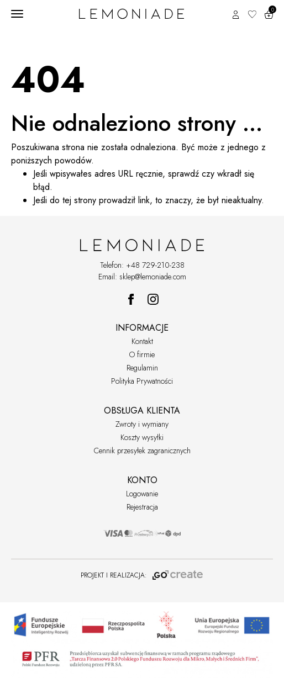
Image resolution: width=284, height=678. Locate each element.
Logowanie (142, 493)
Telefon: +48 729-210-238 (142, 265)
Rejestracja (142, 506)
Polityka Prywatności (142, 380)
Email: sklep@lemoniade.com (142, 276)
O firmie (142, 354)
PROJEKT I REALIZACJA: (142, 575)
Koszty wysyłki (142, 437)
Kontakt (142, 341)
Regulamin (142, 367)
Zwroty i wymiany (142, 424)
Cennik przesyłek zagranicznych (142, 450)
